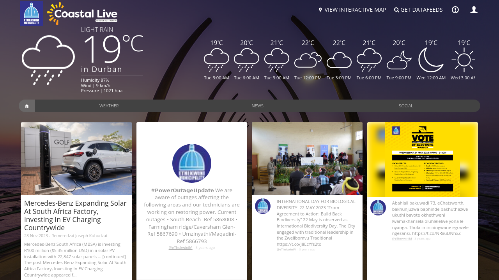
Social (406, 105)
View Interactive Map (351, 9)
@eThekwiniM (181, 247)
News (257, 105)
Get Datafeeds (418, 9)
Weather (109, 105)
